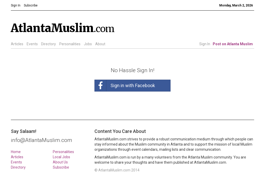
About (100, 44)
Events (32, 44)
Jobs (88, 44)
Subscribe (61, 167)
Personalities (69, 44)
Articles (17, 44)
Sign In (204, 44)
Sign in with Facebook (125, 85)
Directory (48, 44)
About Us (60, 162)
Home (16, 152)
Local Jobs (61, 157)
